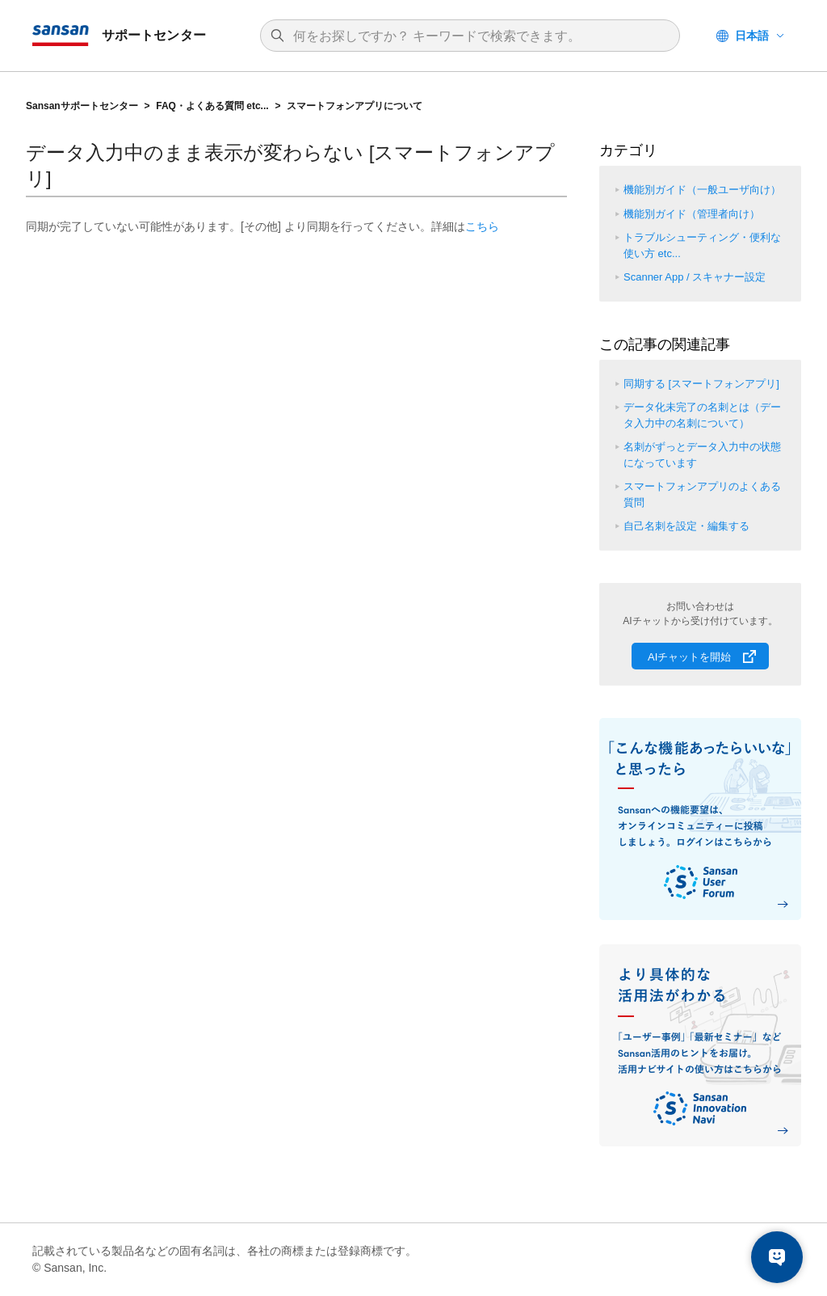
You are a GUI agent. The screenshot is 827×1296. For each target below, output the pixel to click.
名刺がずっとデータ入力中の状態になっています (702, 455)
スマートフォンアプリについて (354, 106)
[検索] (478, 36)
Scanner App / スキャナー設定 (694, 277)
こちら (482, 226)
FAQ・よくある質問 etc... (212, 106)
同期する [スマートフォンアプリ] (701, 384)
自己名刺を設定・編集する (686, 526)
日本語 (752, 35)
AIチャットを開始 (689, 657)
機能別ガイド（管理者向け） (691, 214)
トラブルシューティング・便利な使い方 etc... (702, 245)
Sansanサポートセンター (82, 106)
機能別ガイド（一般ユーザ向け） (702, 190)
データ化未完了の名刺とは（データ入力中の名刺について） (702, 415)
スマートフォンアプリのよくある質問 (702, 494)
